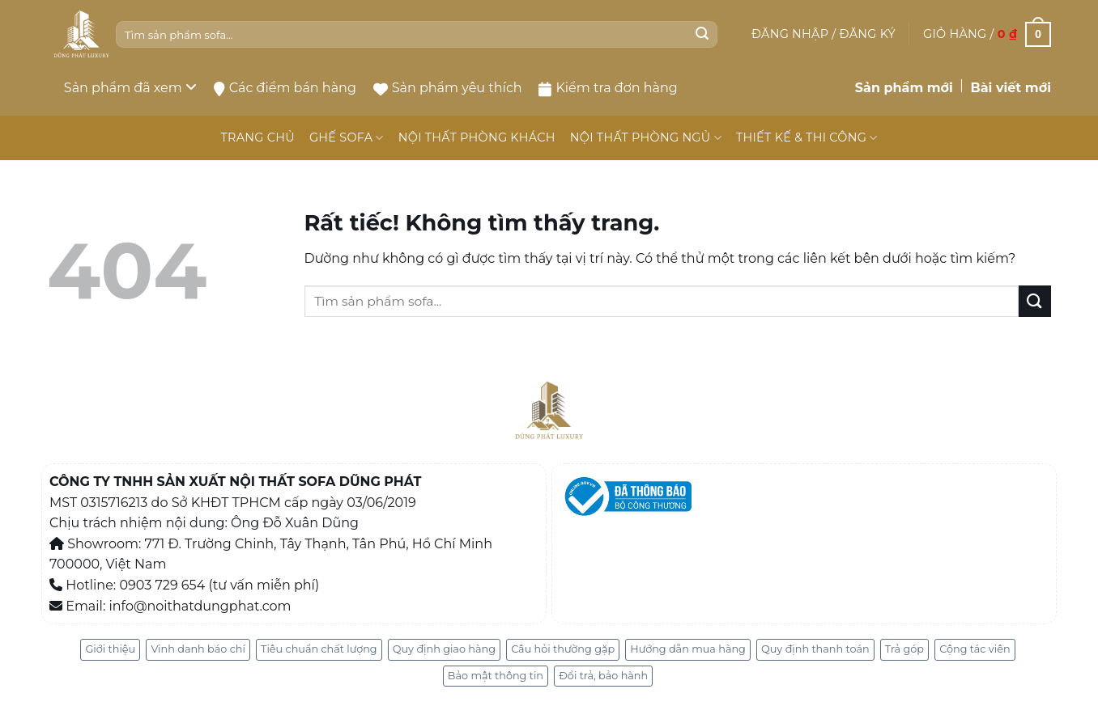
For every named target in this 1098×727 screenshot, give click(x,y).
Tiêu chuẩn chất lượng (319, 649)
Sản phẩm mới (904, 87)
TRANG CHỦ (257, 137)
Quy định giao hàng (444, 649)
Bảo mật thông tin (495, 676)
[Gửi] (702, 35)
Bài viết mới (1010, 87)
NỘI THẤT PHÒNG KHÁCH (476, 137)
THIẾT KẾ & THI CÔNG (807, 138)
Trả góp (904, 649)
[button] (823, 34)
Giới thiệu (110, 649)
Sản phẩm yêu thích (447, 87)
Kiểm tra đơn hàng (607, 88)
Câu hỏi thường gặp (563, 649)
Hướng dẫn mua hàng (688, 649)
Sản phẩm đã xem (130, 87)
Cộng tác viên (974, 649)
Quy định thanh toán (815, 649)
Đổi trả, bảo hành (603, 676)
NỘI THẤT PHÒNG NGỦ (645, 138)
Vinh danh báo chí (198, 649)
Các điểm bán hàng (285, 88)
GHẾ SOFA (346, 138)
